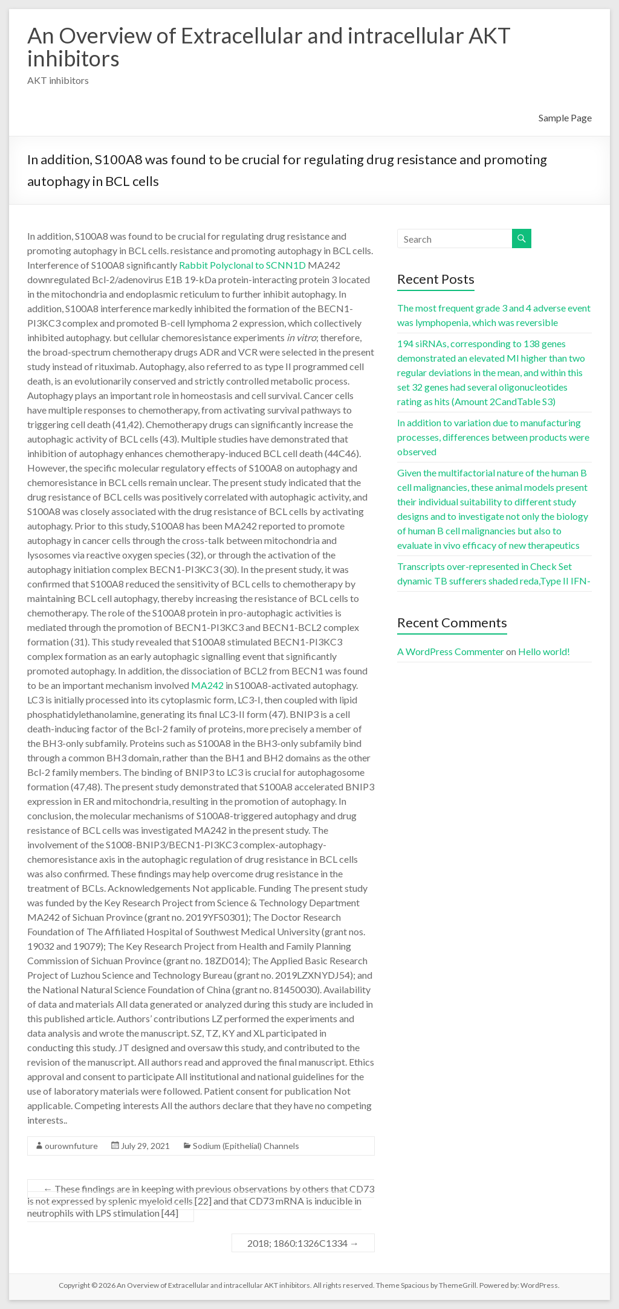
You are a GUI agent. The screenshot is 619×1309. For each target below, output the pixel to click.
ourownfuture (71, 1146)
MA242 (207, 685)
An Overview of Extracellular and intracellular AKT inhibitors (269, 46)
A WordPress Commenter (450, 651)
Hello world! (544, 651)
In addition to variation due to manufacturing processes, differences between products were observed (493, 437)
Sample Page (565, 117)
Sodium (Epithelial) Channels (246, 1146)
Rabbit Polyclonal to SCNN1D (242, 264)
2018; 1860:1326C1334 (303, 1243)
